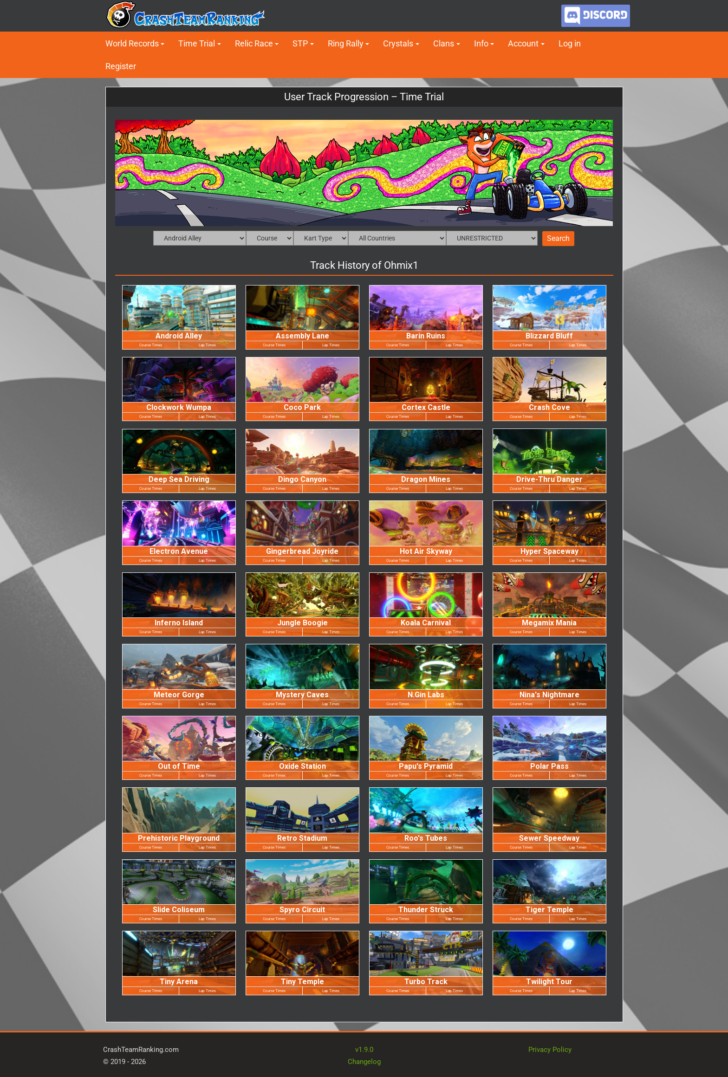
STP (300, 43)
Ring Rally (346, 43)
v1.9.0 (364, 1049)
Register (120, 66)
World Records (132, 43)
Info (481, 43)
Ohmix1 (401, 265)
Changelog (364, 1062)
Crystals (398, 43)
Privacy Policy (550, 1049)
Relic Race (254, 43)
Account (523, 43)
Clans (443, 43)
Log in (570, 43)
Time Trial (196, 43)
